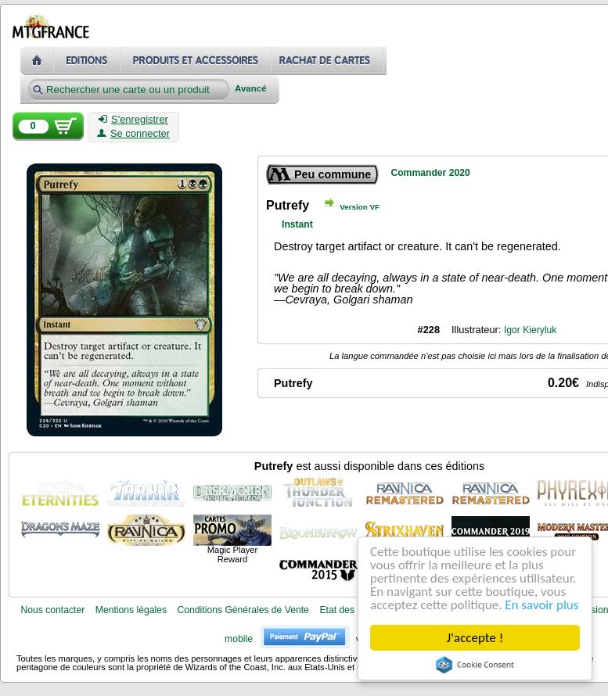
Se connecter (133, 133)
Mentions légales (131, 610)
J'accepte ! (475, 638)
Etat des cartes (351, 610)
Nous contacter (52, 610)
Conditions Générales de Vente (243, 610)
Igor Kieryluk (530, 330)
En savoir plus (541, 605)
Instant (297, 224)
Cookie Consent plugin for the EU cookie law (475, 664)
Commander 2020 (429, 172)
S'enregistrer (133, 119)
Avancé (251, 88)
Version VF (360, 207)
